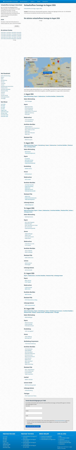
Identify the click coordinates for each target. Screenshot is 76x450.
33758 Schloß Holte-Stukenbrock (32, 128)
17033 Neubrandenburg (30, 343)
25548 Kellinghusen (29, 205)
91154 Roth (27, 158)
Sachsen (3, 94)
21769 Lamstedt (28, 287)
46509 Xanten (28, 359)
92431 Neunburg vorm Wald (31, 225)
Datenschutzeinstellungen (65, 442)
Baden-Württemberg (5, 75)
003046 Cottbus (28, 168)
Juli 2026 (3, 108)
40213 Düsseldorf (29, 352)
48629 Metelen (28, 294)
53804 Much (27, 188)
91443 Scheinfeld (28, 324)
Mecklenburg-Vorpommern (7, 86)
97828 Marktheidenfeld (30, 163)
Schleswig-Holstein (5, 97)
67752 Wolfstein (28, 372)
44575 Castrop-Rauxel (30, 356)
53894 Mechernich (29, 189)
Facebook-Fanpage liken (46, 436)
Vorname (28, 406)
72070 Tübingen (28, 101)
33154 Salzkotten (28, 349)
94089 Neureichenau (29, 112)
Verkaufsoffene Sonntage (10, 1)
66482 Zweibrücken (29, 257)
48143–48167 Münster (30, 132)
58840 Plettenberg (29, 364)
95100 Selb (27, 114)
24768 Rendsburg (29, 390)
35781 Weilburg (28, 336)
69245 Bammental (29, 217)
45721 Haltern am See (30, 129)
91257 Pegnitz (28, 282)
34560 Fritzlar (28, 235)
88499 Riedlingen (28, 317)
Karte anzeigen (47, 72)
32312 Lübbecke (28, 250)
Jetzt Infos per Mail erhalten (33, 426)
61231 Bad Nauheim (29, 236)
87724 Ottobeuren (29, 108)
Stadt (27, 415)
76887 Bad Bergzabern (30, 199)
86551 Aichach (28, 280)
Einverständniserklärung (60, 420)
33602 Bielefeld (28, 350)
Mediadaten (62, 444)
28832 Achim (27, 289)
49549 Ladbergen (29, 252)
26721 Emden (28, 179)
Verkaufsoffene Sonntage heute (48, 439)
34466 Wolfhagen (29, 233)
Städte (33, 1)
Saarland (3, 92)
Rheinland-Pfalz (4, 91)
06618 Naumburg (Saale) (30, 385)
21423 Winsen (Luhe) (29, 243)
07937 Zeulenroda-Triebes (30, 396)
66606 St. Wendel (28, 379)
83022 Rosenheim (29, 322)
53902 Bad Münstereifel (30, 191)
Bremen (2, 81)
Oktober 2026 (4, 113)
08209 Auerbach (28, 263)
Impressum (61, 439)
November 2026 (4, 114)
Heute (38, 1)
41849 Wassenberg (29, 186)
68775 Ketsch (28, 151)
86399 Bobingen (28, 223)
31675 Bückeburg (29, 121)
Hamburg (3, 83)
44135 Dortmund (28, 355)
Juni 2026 (3, 107)
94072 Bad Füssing (29, 160)
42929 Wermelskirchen (30, 353)
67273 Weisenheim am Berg (31, 300)
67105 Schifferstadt (29, 371)
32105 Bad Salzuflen (29, 185)
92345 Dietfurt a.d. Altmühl (31, 111)
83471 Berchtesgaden (29, 222)
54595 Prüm (27, 196)
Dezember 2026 (4, 116)
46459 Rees (27, 131)
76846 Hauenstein (29, 374)
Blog (60, 436)
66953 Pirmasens (28, 139)
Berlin (2, 78)
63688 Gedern (28, 238)
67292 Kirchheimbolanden (31, 198)
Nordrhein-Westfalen (5, 89)
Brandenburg (4, 80)
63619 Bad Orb (28, 338)
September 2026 (4, 111)
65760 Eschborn (28, 174)
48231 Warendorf (29, 361)
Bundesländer (24, 1)
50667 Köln (27, 134)
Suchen (17, 26)
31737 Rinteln (28, 245)
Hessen (2, 84)
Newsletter (45, 1)
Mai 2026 (3, 105)
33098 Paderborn (29, 126)
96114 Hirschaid (28, 226)
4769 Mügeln (28, 264)
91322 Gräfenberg (29, 109)
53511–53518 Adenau (29, 369)
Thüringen (3, 98)
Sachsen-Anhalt (4, 95)
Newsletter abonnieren (46, 438)
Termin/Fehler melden (64, 438)
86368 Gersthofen (29, 106)
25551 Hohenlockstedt (30, 305)
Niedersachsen (4, 88)
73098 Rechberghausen (30, 153)
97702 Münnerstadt (29, 325)
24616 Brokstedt (28, 270)
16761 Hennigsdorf (29, 331)
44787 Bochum (28, 358)
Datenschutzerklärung (64, 441)
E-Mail (27, 410)
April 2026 (3, 104)
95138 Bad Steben (29, 161)
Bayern (2, 77)
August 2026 (3, 110)
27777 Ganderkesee (29, 119)
